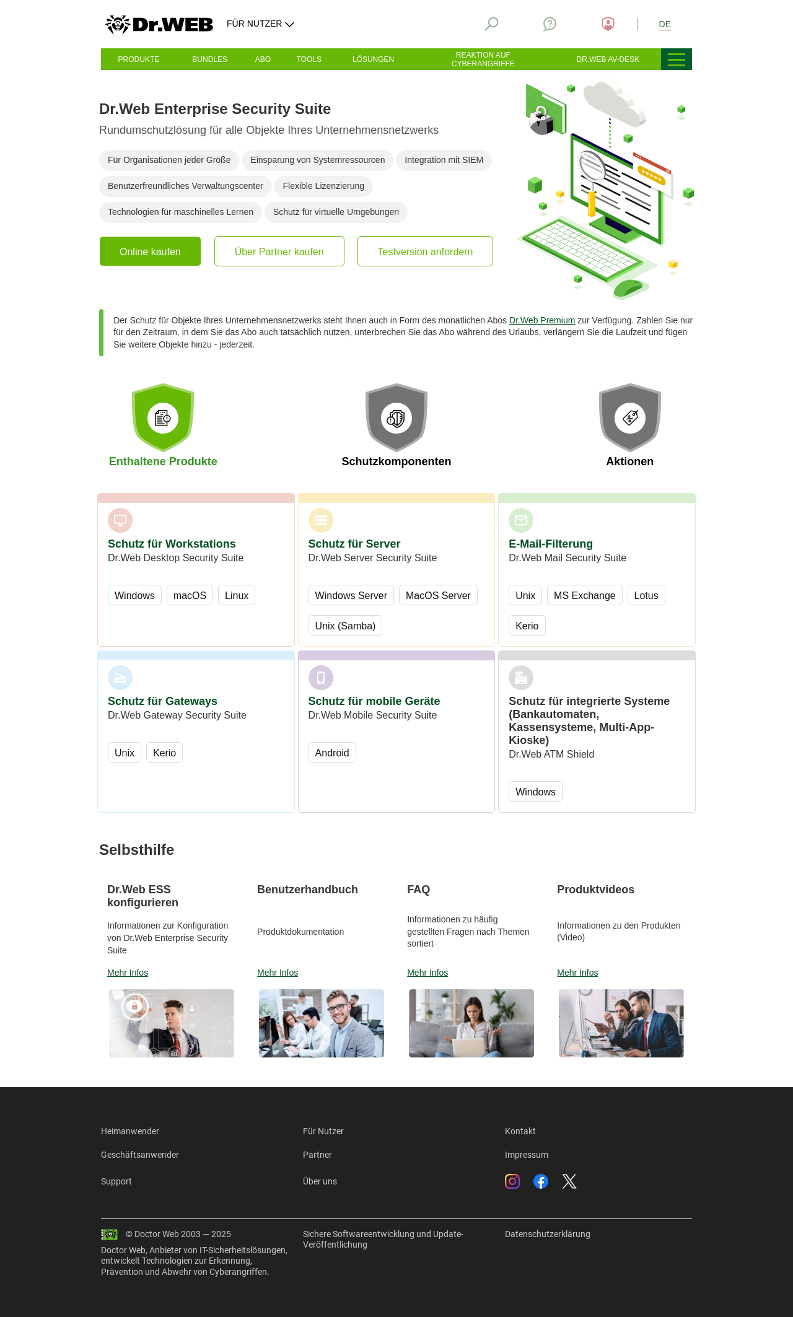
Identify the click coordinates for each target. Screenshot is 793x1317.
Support (116, 1181)
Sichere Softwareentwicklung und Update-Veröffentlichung (383, 1239)
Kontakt (520, 1131)
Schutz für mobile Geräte (374, 701)
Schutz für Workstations (172, 544)
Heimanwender (130, 1131)
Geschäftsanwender (140, 1154)
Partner (317, 1154)
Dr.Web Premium (542, 320)
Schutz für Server (355, 544)
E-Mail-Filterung (551, 544)
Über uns (320, 1181)
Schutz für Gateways (162, 701)
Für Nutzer (323, 1131)
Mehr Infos (127, 973)
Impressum (526, 1154)
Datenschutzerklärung (547, 1234)
